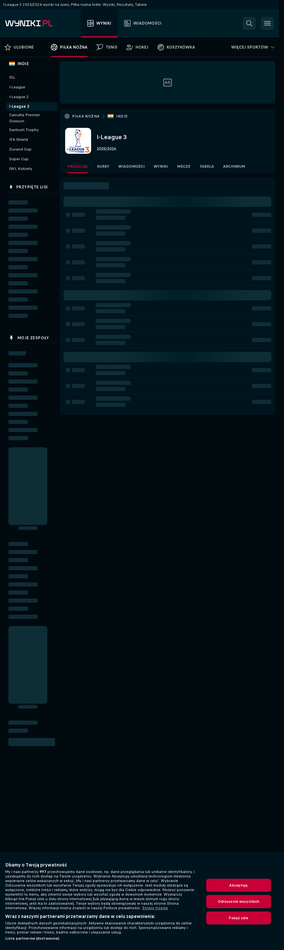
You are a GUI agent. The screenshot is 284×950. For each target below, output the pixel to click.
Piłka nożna (86, 116)
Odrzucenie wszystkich (239, 901)
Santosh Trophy (24, 129)
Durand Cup (20, 149)
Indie (121, 116)
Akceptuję (238, 885)
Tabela (206, 166)
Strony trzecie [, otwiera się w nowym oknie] (155, 908)
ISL (12, 77)
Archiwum (234, 166)
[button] (249, 23)
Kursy (103, 166)
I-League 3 (19, 106)
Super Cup (19, 159)
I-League (17, 87)
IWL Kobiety (20, 168)
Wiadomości (131, 166)
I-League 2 (19, 96)
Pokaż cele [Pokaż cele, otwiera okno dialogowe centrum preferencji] (238, 918)
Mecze (183, 166)
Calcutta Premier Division (24, 118)
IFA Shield (18, 139)
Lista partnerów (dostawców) (32, 938)
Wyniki (161, 166)
